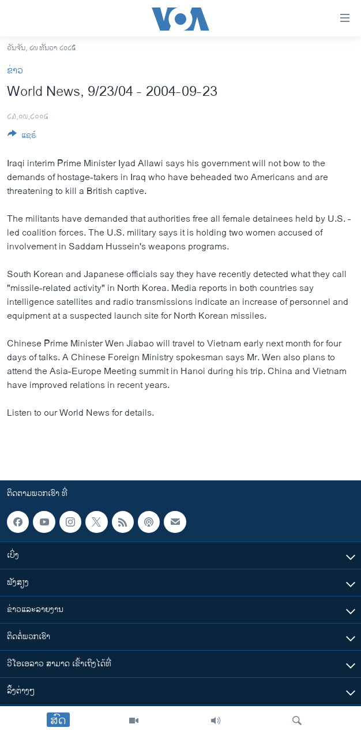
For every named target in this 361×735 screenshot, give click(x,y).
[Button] (21, 137)
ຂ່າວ (15, 71)
